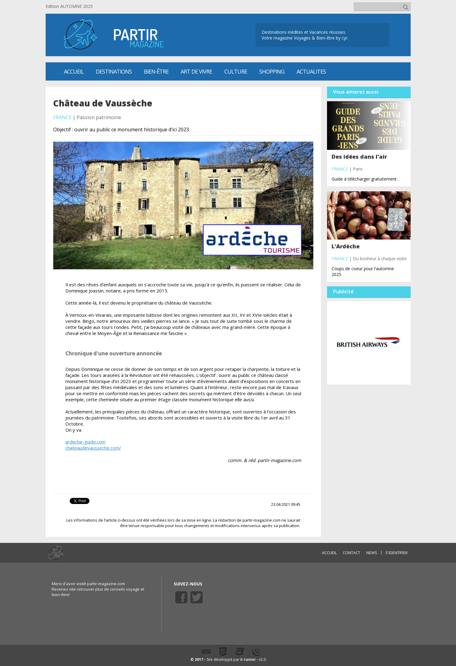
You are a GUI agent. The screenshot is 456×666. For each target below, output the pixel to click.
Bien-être (156, 71)
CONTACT (351, 552)
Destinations (114, 71)
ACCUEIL (329, 552)
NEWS (371, 552)
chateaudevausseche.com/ (93, 448)
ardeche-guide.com (85, 442)
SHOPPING (271, 71)
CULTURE (235, 71)
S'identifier (396, 552)
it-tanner (248, 659)
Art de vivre (196, 71)
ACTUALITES (311, 71)
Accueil (74, 71)
